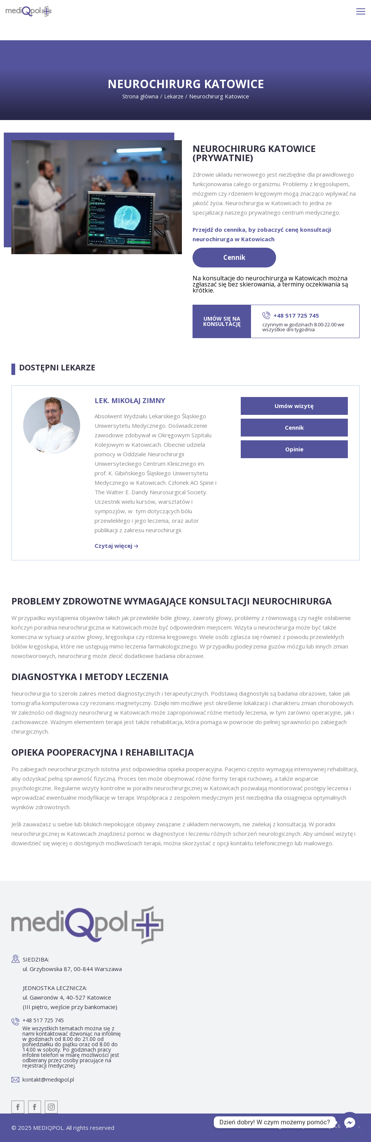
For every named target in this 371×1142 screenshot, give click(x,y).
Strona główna (140, 96)
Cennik (234, 257)
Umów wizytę (294, 406)
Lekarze (173, 96)
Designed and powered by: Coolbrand (313, 1126)
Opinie (294, 449)
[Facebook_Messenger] (349, 1122)
